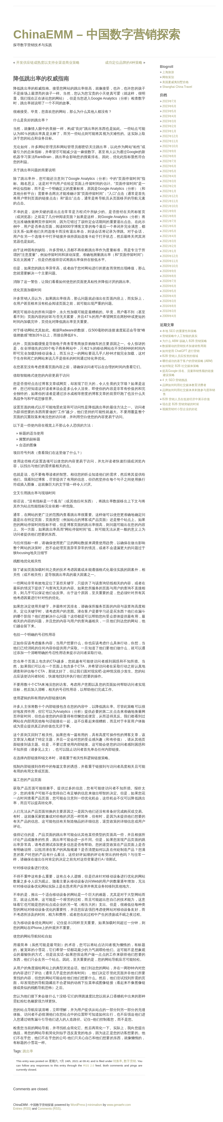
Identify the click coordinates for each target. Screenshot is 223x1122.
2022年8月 (169, 156)
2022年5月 (169, 171)
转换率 (117, 1061)
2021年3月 (169, 241)
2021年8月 (169, 216)
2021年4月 (169, 236)
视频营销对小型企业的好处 (179, 409)
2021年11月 (170, 201)
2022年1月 (169, 191)
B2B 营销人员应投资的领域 (180, 356)
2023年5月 (169, 111)
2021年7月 (169, 221)
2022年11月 (170, 141)
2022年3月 (169, 181)
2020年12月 (170, 256)
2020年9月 (169, 271)
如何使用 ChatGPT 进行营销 (181, 351)
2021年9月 (169, 211)
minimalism (94, 1104)
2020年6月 (169, 286)
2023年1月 (169, 131)
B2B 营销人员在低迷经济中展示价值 (186, 399)
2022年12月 (170, 136)
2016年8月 (169, 306)
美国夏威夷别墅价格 (175, 82)
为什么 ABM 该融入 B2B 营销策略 (184, 341)
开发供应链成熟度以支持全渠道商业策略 (48, 63)
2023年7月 (169, 101)
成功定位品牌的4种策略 (123, 63)
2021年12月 (170, 196)
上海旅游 (168, 72)
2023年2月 (169, 126)
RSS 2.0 (88, 1065)
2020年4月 (169, 296)
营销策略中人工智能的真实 (179, 336)
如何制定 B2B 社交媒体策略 (180, 366)
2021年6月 (169, 226)
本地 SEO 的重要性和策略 (179, 331)
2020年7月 (169, 281)
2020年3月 (169, 301)
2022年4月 (169, 176)
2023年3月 (169, 121)
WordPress (78, 1104)
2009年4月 (169, 316)
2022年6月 (169, 166)
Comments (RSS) (49, 1108)
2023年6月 (169, 106)
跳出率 (28, 1051)
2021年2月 (169, 246)
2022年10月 (170, 146)
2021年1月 (169, 251)
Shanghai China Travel (177, 86)
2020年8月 (169, 276)
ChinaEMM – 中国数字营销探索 (96, 34)
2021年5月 (169, 231)
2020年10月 (170, 266)
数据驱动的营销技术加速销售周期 (184, 346)
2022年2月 (169, 186)
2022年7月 (169, 161)
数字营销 (130, 1061)
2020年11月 (170, 261)
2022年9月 (169, 151)
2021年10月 (170, 206)
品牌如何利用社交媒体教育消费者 (184, 385)
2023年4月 (169, 116)
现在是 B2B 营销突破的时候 (180, 404)
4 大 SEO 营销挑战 (174, 380)
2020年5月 (169, 291)
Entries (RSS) (22, 1108)
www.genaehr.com (119, 1104)
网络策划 (168, 77)
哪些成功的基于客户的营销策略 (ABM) (187, 361)
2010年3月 (169, 311)
